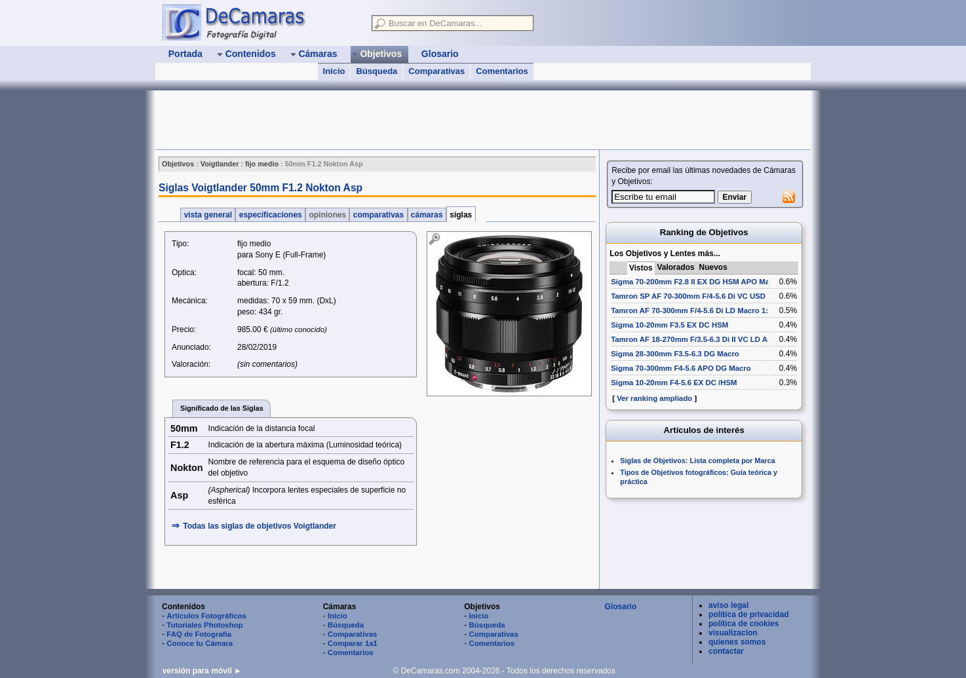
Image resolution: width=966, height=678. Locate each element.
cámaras (427, 214)
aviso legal (728, 605)
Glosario (621, 606)
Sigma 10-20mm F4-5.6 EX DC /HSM (674, 382)
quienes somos (736, 642)
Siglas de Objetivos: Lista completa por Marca (697, 460)
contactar (726, 651)
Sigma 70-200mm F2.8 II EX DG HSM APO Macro (696, 282)
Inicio (334, 71)
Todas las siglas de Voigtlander (259, 526)
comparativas (378, 214)
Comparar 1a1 (352, 643)
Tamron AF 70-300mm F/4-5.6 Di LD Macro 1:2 (691, 310)
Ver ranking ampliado (654, 398)
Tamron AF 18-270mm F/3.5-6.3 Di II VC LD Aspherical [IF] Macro (724, 339)
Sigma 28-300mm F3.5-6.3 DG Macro (675, 354)
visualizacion (733, 632)
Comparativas (436, 71)
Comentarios (502, 71)
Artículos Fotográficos (206, 616)
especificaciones (270, 214)
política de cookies (743, 623)
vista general (208, 214)
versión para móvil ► (202, 670)
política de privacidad (748, 614)
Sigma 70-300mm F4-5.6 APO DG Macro (681, 368)
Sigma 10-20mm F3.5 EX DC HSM (669, 325)
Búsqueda (376, 71)
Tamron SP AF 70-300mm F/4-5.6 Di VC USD (688, 296)
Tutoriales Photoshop (204, 625)
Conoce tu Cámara (199, 643)
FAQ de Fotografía (198, 634)
